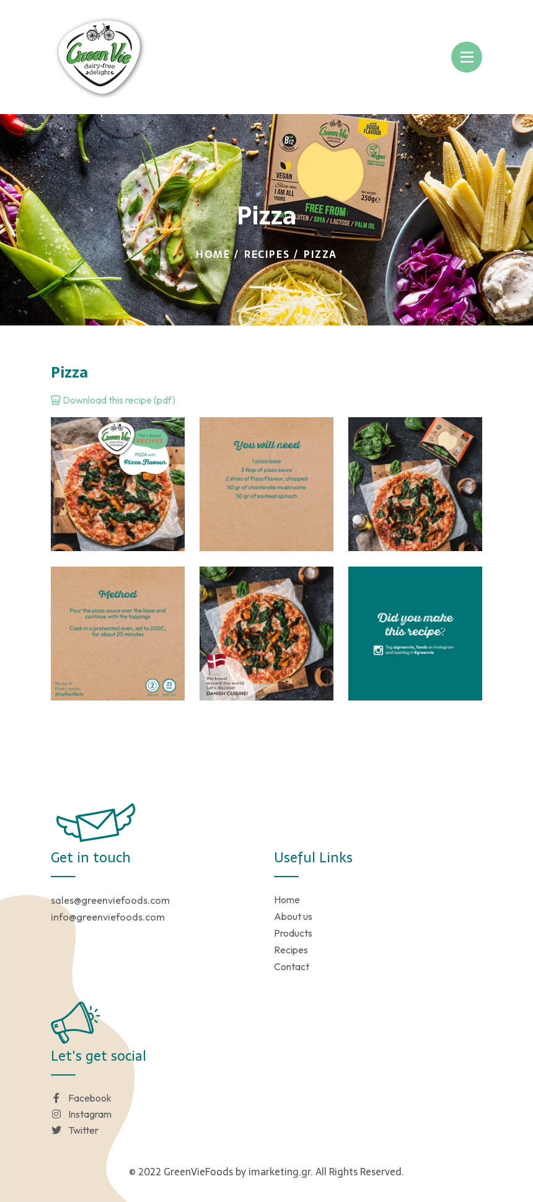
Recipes (266, 254)
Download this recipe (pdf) (113, 400)
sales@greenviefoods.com (110, 900)
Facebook (81, 1098)
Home (213, 254)
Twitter (75, 1130)
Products (293, 933)
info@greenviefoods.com (108, 917)
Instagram (81, 1114)
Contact (291, 966)
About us (293, 916)
